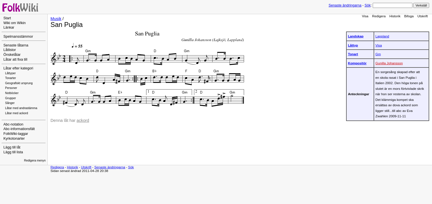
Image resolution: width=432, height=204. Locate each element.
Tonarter (10, 78)
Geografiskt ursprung (19, 83)
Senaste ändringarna (344, 5)
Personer (11, 88)
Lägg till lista (13, 152)
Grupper (10, 98)
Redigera (379, 16)
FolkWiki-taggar (15, 134)
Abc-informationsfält (19, 129)
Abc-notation (13, 124)
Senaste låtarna (15, 45)
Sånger (10, 103)
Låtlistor (9, 50)
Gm (378, 54)
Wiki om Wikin (14, 23)
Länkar (8, 27)
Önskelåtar (12, 55)
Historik (395, 16)
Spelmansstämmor (18, 37)
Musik (55, 18)
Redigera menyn (35, 160)
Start (7, 18)
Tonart (353, 54)
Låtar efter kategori (18, 68)
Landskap (356, 36)
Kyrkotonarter (14, 139)
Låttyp (353, 45)
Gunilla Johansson (389, 63)
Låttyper (10, 73)
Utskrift (423, 16)
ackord (83, 120)
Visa (365, 16)
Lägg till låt (11, 147)
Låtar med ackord (16, 113)
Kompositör (357, 63)
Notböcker (11, 93)
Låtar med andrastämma (21, 108)
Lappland (382, 36)
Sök (367, 5)
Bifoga (409, 16)
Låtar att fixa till (15, 59)
